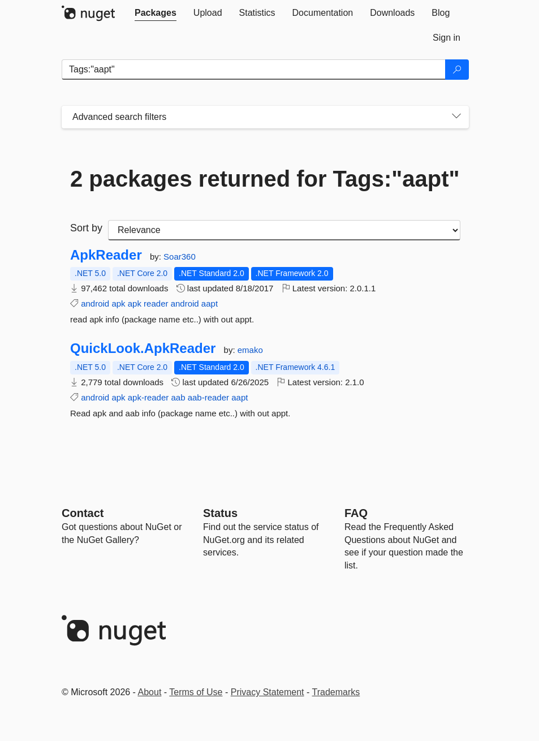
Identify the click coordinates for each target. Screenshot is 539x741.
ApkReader (106, 255)
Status (220, 513)
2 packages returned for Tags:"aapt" (265, 178)
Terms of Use (195, 692)
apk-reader (148, 397)
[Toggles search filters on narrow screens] (456, 117)
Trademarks (336, 692)
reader (156, 303)
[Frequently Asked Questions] (356, 513)
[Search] (457, 69)
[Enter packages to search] (254, 69)
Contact (83, 513)
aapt (209, 303)
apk (118, 303)
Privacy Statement (267, 692)
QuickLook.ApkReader (142, 348)
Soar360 (179, 256)
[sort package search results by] (284, 230)
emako (250, 350)
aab (178, 397)
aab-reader (208, 397)
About (150, 692)
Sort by (86, 228)
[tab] (155, 13)
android (95, 303)
